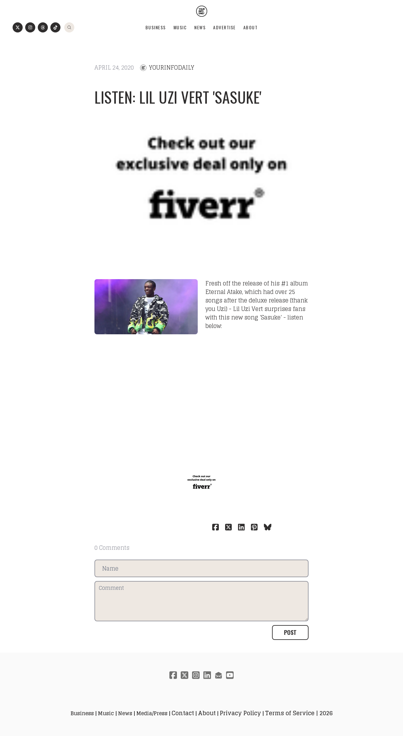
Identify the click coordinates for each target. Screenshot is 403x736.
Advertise (224, 27)
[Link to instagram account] (30, 27)
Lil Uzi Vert (248, 309)
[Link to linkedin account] (207, 675)
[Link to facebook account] (173, 675)
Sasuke (271, 317)
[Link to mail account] (218, 675)
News (200, 27)
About (250, 27)
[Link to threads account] (43, 27)
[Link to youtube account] (230, 675)
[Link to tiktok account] (55, 27)
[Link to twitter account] (18, 27)
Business (155, 27)
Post (290, 632)
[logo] (201, 11)
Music (180, 27)
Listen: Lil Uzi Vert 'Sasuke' (178, 97)
